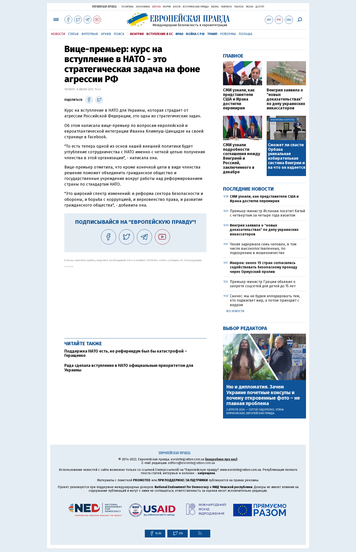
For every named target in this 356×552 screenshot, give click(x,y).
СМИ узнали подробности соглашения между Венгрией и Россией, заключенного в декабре (241, 158)
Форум (167, 6)
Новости (58, 34)
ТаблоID (239, 6)
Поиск (119, 34)
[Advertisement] (135, 299)
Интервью (89, 34)
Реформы (228, 34)
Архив (106, 34)
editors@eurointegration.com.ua (191, 463)
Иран (179, 34)
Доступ (260, 6)
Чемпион (226, 6)
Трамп (212, 34)
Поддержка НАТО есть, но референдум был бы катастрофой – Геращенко (125, 353)
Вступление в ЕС (159, 34)
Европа (156, 6)
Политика (127, 6)
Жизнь (215, 6)
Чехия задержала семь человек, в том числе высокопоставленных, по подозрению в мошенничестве (263, 248)
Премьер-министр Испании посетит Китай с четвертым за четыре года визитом (267, 213)
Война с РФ (195, 34)
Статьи (73, 34)
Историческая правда (196, 6)
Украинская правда (104, 6)
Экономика (143, 6)
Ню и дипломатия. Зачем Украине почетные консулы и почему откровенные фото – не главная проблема (263, 395)
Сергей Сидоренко (261, 409)
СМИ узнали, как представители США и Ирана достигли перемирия (239, 99)
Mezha (249, 6)
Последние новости (248, 189)
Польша (245, 34)
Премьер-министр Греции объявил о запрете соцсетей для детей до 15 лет (263, 284)
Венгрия (137, 34)
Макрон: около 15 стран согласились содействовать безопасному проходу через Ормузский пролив (263, 267)
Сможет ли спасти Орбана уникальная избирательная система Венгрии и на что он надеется (286, 156)
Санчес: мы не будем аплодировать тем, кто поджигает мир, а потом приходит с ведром (265, 300)
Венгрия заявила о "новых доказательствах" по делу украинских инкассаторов (286, 99)
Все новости (235, 311)
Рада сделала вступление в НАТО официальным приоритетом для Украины (128, 368)
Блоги (177, 6)
